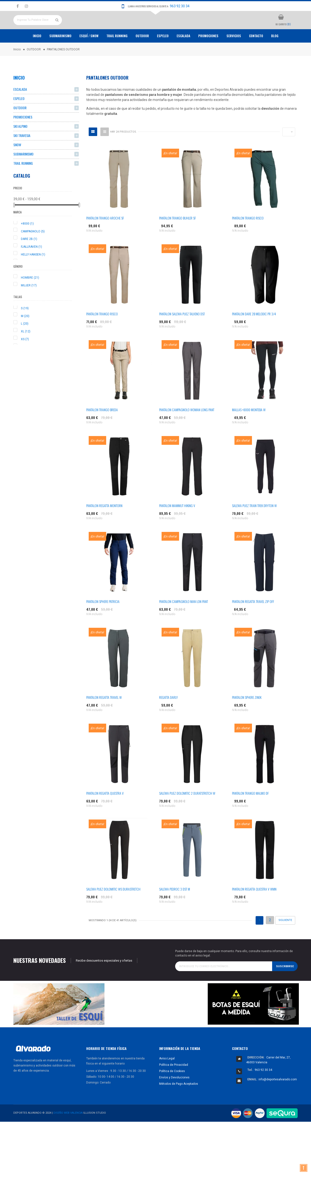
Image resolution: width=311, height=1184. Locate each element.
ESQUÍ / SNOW (88, 53)
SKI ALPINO (20, 144)
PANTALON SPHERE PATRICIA (103, 619)
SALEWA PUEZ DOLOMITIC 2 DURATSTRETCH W (187, 811)
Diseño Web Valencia (68, 1130)
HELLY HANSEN (33, 272)
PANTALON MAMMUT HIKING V (177, 523)
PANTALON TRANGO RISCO (248, 235)
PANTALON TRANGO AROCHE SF (105, 235)
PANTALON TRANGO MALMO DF (250, 811)
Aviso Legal (167, 1076)
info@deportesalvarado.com (278, 1097)
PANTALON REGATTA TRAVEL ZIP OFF (253, 619)
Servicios (233, 53)
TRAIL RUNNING (117, 53)
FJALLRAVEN (31, 264)
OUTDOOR (142, 53)
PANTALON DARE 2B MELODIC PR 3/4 (254, 331)
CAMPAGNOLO (33, 249)
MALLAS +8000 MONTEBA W (249, 427)
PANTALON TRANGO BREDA (102, 427)
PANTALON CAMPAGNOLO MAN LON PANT (183, 619)
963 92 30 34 (180, 6)
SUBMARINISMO (23, 171)
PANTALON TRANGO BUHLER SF (177, 235)
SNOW (17, 162)
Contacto (256, 53)
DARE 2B (29, 257)
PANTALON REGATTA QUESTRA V (105, 811)
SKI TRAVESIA (21, 153)
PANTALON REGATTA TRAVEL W (104, 715)
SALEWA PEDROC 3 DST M (174, 907)
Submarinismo (60, 53)
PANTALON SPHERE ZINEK (246, 715)
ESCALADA (183, 53)
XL (25, 349)
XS (25, 357)
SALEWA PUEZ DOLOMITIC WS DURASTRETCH (113, 907)
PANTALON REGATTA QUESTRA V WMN (254, 907)
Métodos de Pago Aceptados (178, 1101)
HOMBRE (30, 295)
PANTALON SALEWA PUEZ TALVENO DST (182, 331)
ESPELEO (163, 53)
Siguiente (285, 938)
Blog (274, 53)
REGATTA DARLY (168, 715)
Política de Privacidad (173, 1082)
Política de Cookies (172, 1089)
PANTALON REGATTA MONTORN (104, 523)
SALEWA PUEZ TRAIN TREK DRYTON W (254, 523)
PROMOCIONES (208, 53)
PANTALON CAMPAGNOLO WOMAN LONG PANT (186, 427)
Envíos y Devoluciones (174, 1095)
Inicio (37, 53)
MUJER (29, 303)
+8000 (27, 241)
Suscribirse (285, 984)
